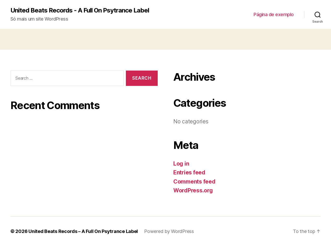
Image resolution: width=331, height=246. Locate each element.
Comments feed (194, 181)
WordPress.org (193, 190)
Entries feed (189, 172)
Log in (181, 163)
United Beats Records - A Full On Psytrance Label (79, 10)
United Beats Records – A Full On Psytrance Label (83, 231)
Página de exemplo (274, 14)
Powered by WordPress (169, 231)
